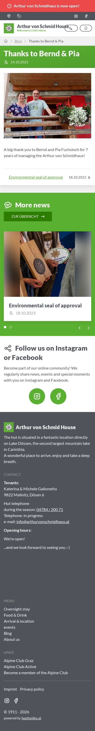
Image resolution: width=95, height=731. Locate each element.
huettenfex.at (31, 718)
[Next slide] (88, 327)
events (9, 627)
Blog (18, 41)
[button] (9, 16)
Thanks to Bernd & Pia (46, 41)
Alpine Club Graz (18, 660)
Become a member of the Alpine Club (36, 672)
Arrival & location (19, 621)
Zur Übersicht (28, 216)
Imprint (10, 689)
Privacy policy (32, 689)
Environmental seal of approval (36, 177)
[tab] (5, 327)
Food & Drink (15, 615)
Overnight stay (17, 608)
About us (12, 639)
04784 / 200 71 (49, 509)
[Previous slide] (79, 327)
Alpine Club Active (20, 666)
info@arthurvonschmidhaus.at (42, 521)
